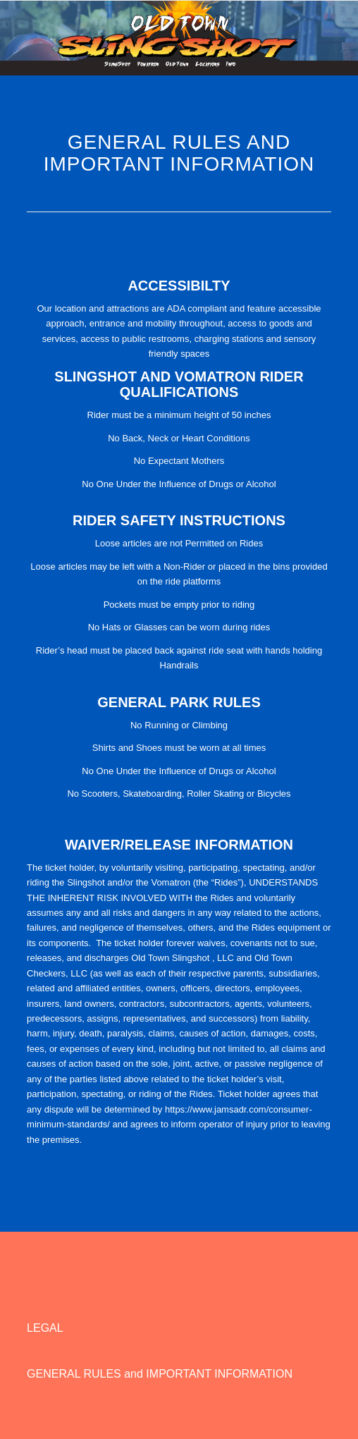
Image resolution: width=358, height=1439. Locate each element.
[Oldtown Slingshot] (179, 29)
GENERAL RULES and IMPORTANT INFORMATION (159, 1374)
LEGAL (45, 1328)
